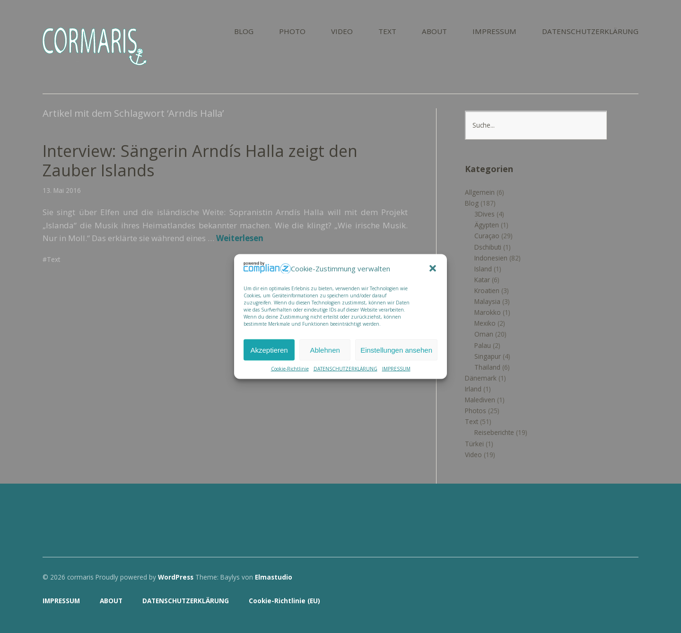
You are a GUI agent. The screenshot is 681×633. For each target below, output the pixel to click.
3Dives (484, 213)
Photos (475, 410)
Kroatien (486, 290)
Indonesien (490, 257)
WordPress (175, 576)
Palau (482, 345)
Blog (472, 203)
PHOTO (292, 32)
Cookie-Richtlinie (290, 368)
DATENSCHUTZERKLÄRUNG (345, 368)
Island (483, 268)
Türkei (474, 443)
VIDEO (342, 32)
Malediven (480, 399)
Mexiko (485, 323)
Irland (473, 388)
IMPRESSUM (396, 368)
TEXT (387, 32)
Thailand (487, 367)
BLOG (243, 32)
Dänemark (481, 377)
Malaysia (487, 301)
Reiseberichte (494, 432)
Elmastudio (273, 576)
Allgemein (480, 192)
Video (473, 454)
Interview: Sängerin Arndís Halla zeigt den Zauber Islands (200, 160)
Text (53, 259)
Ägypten (486, 224)
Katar (482, 279)
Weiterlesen (239, 238)
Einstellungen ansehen (396, 350)
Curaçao (486, 235)
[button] (432, 268)
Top (628, 601)
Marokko (487, 312)
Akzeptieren (269, 350)
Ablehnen (325, 350)
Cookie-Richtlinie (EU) (284, 600)
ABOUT (434, 32)
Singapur (487, 356)
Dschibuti (487, 247)
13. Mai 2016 (62, 190)
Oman (483, 334)
